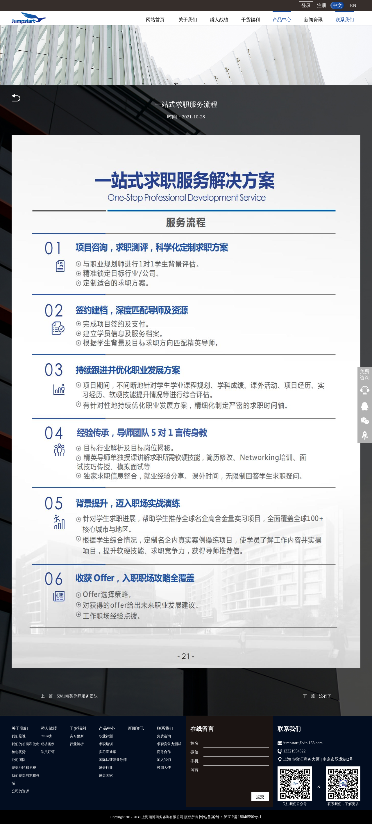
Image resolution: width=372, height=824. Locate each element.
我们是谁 (19, 736)
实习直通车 (107, 752)
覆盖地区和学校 (24, 768)
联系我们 (344, 19)
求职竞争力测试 (169, 744)
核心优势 (19, 752)
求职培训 (106, 744)
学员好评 (48, 752)
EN (353, 5)
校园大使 (164, 768)
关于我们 (187, 19)
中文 (337, 5)
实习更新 (77, 736)
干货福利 (250, 19)
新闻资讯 (313, 19)
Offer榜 (46, 736)
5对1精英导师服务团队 (77, 696)
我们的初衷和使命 (26, 744)
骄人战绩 (219, 19)
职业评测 (106, 736)
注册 (321, 5)
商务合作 (164, 752)
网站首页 (155, 19)
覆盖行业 (106, 768)
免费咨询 (164, 736)
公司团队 (19, 760)
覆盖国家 (106, 775)
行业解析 (77, 744)
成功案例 (48, 744)
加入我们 (164, 760)
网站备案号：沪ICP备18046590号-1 (230, 817)
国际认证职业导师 (113, 760)
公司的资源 (20, 791)
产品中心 (282, 19)
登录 (306, 5)
